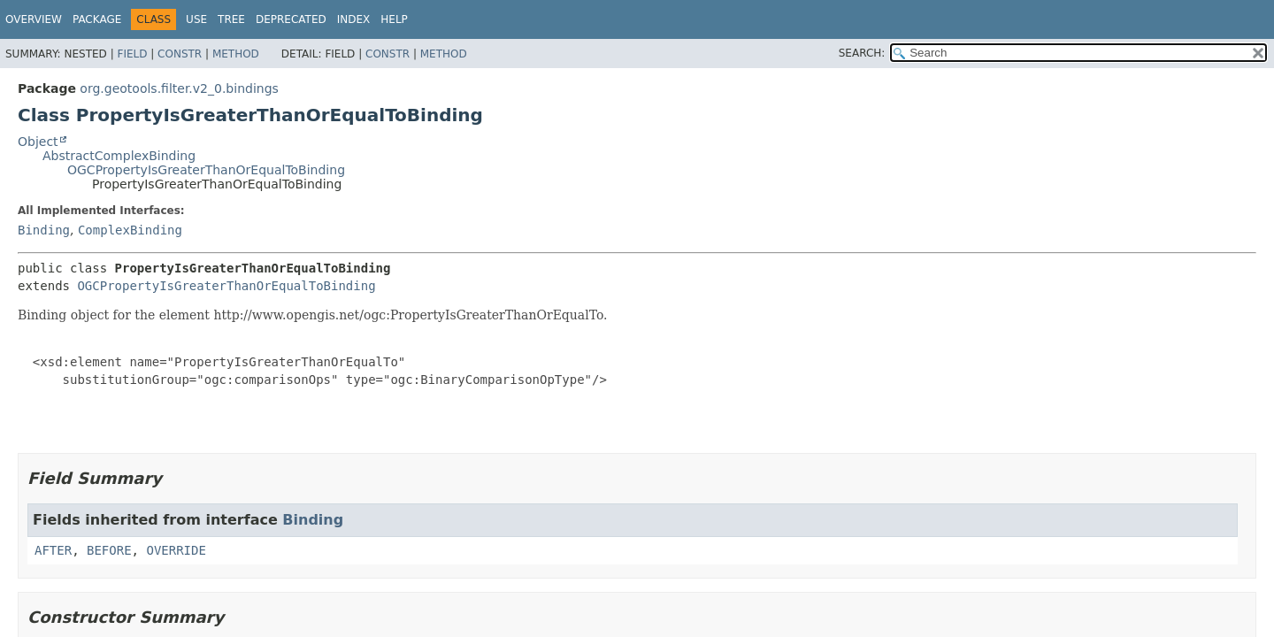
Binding (44, 230)
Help (394, 19)
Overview (33, 19)
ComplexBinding (130, 230)
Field (132, 54)
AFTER (53, 550)
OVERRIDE (175, 550)
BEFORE (109, 550)
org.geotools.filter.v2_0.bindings (179, 88)
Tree (231, 19)
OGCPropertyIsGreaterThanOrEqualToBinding (206, 170)
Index (354, 19)
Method (235, 54)
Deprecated (291, 19)
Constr (179, 54)
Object (38, 141)
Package (97, 19)
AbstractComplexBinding (119, 156)
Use (196, 19)
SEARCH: (862, 53)
